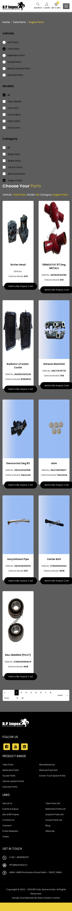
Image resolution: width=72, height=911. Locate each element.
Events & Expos (11, 808)
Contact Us (8, 820)
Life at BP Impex (11, 814)
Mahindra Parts (11, 770)
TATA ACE (11, 108)
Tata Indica (12, 114)
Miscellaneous (47, 764)
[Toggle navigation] (66, 6)
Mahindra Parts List (55, 808)
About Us (7, 803)
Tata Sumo (11, 127)
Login (47, 6)
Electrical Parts (14, 174)
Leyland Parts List (54, 814)
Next (60, 695)
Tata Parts (19, 22)
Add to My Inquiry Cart (20, 286)
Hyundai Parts (10, 786)
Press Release (10, 831)
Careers (7, 825)
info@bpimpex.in (18, 864)
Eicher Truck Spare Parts (52, 775)
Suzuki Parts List (53, 820)
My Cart (56, 6)
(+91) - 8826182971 (19, 857)
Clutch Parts (12, 167)
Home (6, 22)
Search (38, 6)
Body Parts (11, 154)
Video (6, 836)
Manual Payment (48, 770)
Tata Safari (11, 121)
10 (22, 698)
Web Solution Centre (49, 897)
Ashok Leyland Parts (13, 781)
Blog (47, 825)
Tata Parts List (52, 803)
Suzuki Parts (9, 775)
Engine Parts (12, 180)
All (6, 95)
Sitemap (50, 831)
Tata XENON (12, 101)
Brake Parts (12, 160)
